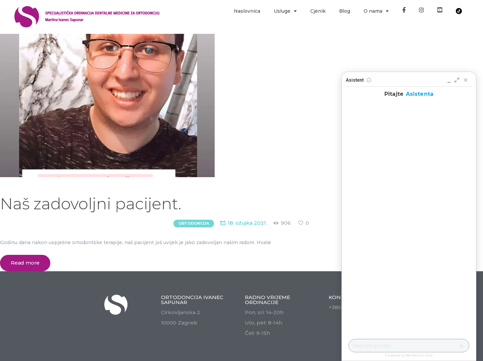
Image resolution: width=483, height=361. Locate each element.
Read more (25, 263)
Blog (344, 11)
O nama (376, 11)
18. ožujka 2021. (247, 223)
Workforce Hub (419, 355)
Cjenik (318, 11)
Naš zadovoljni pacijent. (90, 203)
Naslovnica (247, 11)
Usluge (285, 11)
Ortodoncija (193, 223)
